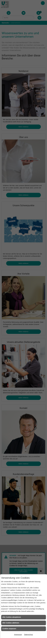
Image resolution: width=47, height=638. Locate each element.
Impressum (18, 634)
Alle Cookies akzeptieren (11, 617)
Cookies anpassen (9, 629)
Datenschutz (28, 634)
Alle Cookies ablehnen (10, 623)
